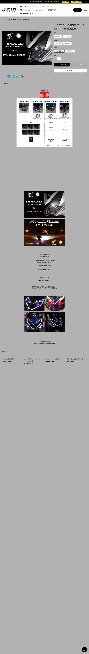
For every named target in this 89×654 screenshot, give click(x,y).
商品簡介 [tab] (6, 83)
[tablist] (44, 84)
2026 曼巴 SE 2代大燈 (77, 1)
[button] (8, 76)
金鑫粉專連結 (66, 1)
